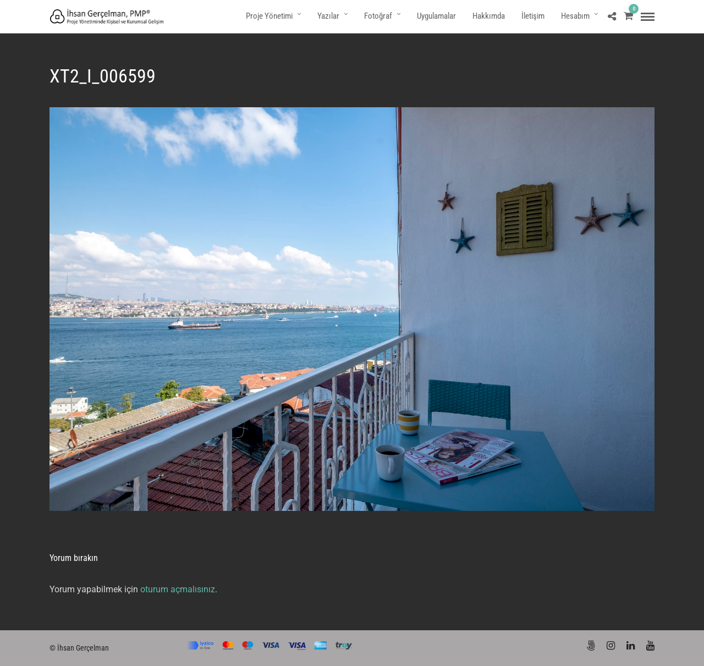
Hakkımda (488, 16)
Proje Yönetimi (269, 16)
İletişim (532, 16)
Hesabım (575, 16)
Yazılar (328, 16)
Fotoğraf (378, 16)
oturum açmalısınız (177, 589)
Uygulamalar (436, 16)
